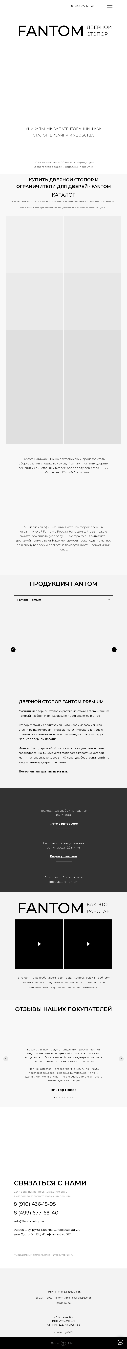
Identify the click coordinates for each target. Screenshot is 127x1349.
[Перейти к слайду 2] (56, 1097)
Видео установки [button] (63, 856)
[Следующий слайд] (121, 1058)
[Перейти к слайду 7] (70, 1097)
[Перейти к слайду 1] (54, 1097)
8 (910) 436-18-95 (35, 1204)
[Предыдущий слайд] (5, 1058)
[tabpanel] (63, 697)
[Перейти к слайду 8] (72, 1097)
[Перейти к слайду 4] (62, 1097)
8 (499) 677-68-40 (82, 5)
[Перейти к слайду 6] (67, 1097)
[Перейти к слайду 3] (59, 1097)
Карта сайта (63, 1303)
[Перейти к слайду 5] (64, 1097)
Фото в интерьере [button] (63, 823)
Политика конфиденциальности (63, 1291)
